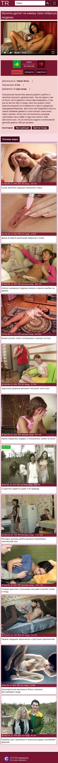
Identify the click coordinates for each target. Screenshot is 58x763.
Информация (17, 72)
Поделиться (41, 72)
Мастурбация (22, 128)
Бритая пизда (40, 128)
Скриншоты (29, 72)
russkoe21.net (23, 758)
